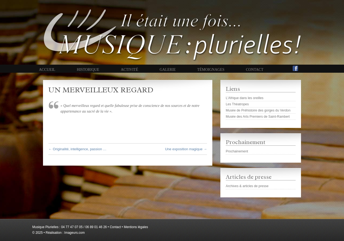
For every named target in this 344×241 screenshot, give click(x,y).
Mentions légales (136, 227)
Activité (129, 70)
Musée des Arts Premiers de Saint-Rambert (258, 116)
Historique (88, 70)
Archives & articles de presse (247, 186)
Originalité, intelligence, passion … (77, 149)
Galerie (168, 70)
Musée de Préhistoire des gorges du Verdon (258, 110)
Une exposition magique (186, 149)
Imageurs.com (74, 233)
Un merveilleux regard (100, 90)
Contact (254, 70)
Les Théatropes (237, 104)
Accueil (47, 70)
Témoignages (210, 70)
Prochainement (237, 151)
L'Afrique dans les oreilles (244, 98)
